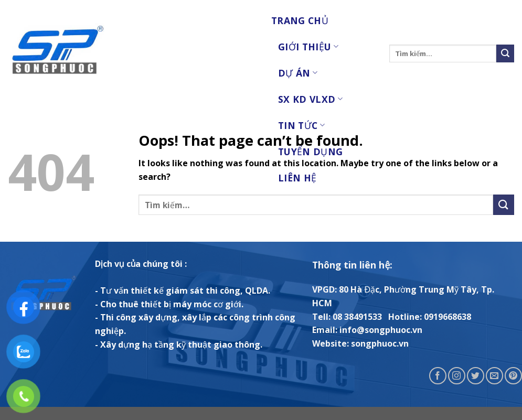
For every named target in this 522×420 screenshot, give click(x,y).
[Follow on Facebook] (437, 375)
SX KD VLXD (310, 99)
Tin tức (301, 125)
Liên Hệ (297, 177)
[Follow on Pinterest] (513, 375)
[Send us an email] (494, 375)
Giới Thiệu (308, 46)
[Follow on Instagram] (456, 375)
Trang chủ (299, 20)
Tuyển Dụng (310, 151)
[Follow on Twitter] (475, 375)
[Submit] (505, 53)
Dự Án (297, 73)
